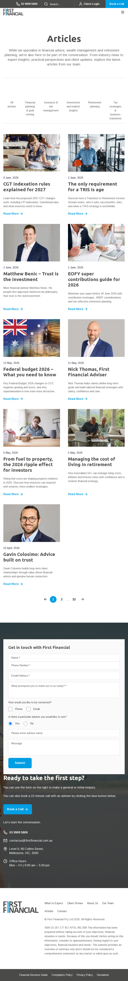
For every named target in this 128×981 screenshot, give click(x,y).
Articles (48, 911)
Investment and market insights (73, 106)
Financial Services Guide (33, 975)
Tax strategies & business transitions (115, 110)
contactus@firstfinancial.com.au (30, 840)
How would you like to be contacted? (30, 702)
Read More (13, 214)
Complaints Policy (62, 975)
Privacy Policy (84, 975)
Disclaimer (103, 975)
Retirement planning (94, 104)
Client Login (89, 4)
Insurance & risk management (51, 106)
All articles (12, 104)
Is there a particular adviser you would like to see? (37, 716)
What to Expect (53, 903)
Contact (62, 911)
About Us (92, 903)
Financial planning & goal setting (30, 108)
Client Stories (75, 903)
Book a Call (117, 3)
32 (74, 599)
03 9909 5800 (26, 4)
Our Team (108, 903)
